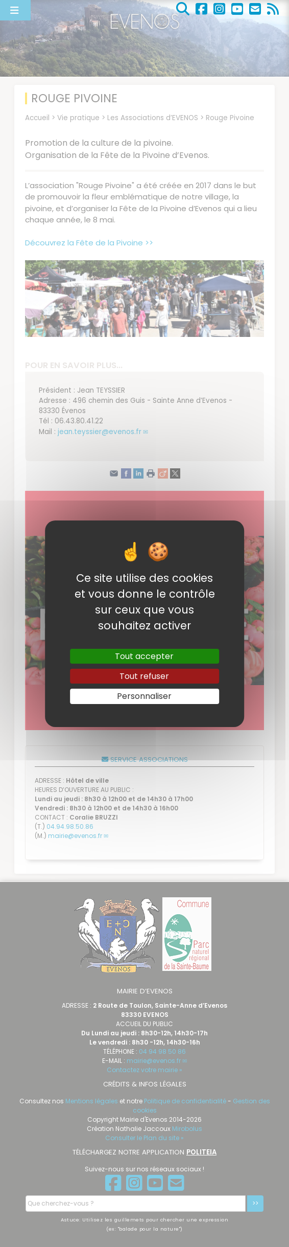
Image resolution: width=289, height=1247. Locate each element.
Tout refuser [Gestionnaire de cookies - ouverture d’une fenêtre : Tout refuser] (144, 676)
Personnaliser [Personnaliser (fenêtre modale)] (144, 696)
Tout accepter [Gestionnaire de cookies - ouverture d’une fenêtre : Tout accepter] (144, 656)
